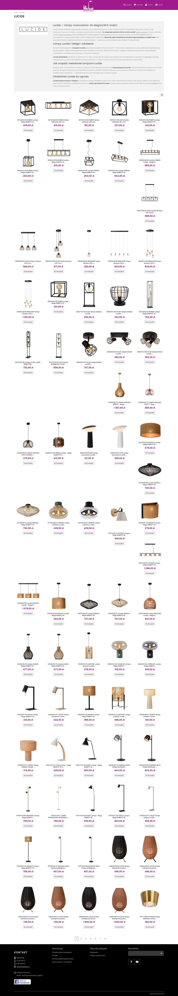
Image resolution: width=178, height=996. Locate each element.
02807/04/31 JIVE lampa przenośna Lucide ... (119, 454)
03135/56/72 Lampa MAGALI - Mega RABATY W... (28, 524)
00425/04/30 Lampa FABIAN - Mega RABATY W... (119, 171)
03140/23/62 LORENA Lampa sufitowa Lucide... (58, 524)
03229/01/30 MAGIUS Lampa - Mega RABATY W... (150, 524)
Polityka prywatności (97, 955)
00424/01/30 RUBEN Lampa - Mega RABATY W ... (28, 171)
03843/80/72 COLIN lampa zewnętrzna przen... (119, 918)
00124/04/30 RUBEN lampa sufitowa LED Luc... (58, 121)
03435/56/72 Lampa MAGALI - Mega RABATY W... (119, 614)
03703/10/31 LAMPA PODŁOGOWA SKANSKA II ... (58, 816)
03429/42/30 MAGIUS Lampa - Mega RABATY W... (58, 614)
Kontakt (55, 955)
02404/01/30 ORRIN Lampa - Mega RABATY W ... (59, 454)
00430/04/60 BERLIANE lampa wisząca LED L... (89, 262)
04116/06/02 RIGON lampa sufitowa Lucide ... (150, 918)
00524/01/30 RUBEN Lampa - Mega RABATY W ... (58, 302)
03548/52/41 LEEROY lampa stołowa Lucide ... (28, 766)
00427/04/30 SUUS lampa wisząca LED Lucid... (150, 211)
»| (105, 938)
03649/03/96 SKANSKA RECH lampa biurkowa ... (150, 766)
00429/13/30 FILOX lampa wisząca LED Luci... (58, 262)
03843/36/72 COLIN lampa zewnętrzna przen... (150, 867)
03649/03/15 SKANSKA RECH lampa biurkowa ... (119, 766)
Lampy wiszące (141, 32)
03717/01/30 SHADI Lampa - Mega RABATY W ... (89, 816)
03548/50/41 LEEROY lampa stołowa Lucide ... (149, 715)
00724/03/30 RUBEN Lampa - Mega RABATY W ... (150, 313)
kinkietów (154, 83)
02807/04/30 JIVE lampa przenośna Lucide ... (89, 454)
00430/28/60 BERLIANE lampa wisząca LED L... (28, 313)
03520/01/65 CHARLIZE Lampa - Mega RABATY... (150, 665)
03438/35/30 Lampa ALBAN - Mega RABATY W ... (28, 665)
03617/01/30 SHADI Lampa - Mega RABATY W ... (89, 766)
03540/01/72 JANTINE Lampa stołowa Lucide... (119, 715)
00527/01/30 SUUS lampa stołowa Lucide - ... (89, 313)
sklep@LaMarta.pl (23, 967)
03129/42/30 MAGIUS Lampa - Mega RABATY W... (150, 443)
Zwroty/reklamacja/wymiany (63, 959)
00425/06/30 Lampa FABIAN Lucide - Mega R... (150, 161)
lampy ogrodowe (65, 35)
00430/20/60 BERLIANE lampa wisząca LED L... (119, 262)
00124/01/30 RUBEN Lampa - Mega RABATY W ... (28, 121)
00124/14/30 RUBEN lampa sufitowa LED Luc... (89, 121)
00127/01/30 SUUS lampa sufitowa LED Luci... (119, 121)
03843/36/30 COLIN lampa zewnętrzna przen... (119, 867)
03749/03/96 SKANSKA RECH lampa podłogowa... (89, 867)
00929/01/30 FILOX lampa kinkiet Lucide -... (89, 363)
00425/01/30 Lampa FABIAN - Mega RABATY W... (89, 171)
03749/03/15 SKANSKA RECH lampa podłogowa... (58, 867)
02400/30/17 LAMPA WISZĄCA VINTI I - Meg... (150, 403)
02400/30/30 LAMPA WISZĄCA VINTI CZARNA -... (28, 454)
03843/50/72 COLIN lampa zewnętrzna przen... (58, 918)
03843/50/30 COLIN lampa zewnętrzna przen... (28, 918)
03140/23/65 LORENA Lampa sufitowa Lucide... (89, 524)
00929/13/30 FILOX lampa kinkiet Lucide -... (149, 353)
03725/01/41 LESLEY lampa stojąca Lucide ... (150, 816)
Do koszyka (28, 130)
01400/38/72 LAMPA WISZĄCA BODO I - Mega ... (119, 403)
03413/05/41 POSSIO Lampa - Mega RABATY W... (150, 564)
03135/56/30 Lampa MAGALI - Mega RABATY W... (150, 484)
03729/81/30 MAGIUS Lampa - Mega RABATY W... (28, 867)
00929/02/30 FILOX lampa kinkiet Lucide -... (119, 353)
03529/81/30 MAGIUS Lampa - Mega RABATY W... (89, 715)
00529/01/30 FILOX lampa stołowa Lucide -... (119, 313)
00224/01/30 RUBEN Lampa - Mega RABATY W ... (150, 121)
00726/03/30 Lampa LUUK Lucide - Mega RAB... (28, 363)
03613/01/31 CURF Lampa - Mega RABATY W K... (58, 766)
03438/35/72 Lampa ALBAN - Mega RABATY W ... (58, 665)
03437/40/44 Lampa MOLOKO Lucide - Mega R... (150, 614)
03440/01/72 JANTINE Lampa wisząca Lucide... (89, 665)
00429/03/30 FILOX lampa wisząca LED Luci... (28, 262)
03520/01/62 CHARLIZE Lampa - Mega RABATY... (119, 665)
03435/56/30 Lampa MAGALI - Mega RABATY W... (89, 614)
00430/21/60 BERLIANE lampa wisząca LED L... (150, 262)
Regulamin (94, 952)
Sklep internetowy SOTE (157, 994)
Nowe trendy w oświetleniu (62, 962)
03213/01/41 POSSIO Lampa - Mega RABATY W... (119, 534)
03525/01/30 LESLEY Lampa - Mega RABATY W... (28, 715)
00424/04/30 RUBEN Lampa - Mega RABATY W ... (58, 161)
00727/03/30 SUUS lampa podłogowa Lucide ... (58, 363)
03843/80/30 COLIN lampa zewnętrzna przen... (89, 918)
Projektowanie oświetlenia (62, 952)
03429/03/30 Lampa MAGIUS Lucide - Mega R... (28, 604)
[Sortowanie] (161, 95)
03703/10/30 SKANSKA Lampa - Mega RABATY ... (28, 816)
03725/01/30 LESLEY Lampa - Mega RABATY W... (119, 816)
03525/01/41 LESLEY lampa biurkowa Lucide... (58, 715)
